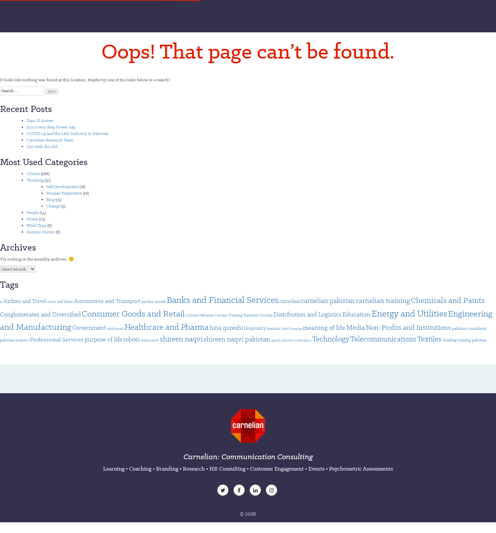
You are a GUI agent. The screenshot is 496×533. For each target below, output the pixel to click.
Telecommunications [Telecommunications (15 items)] (383, 339)
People (33, 212)
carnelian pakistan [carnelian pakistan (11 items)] (328, 300)
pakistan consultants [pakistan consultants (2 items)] (469, 328)
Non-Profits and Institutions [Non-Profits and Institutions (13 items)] (408, 327)
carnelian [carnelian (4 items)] (289, 301)
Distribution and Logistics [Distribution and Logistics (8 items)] (307, 314)
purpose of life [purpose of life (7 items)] (103, 339)
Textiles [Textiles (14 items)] (429, 339)
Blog (50, 199)
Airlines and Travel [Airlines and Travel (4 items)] (25, 301)
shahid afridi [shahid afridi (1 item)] (150, 340)
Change (53, 206)
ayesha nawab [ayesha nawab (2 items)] (153, 301)
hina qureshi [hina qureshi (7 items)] (226, 328)
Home (32, 219)
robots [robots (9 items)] (131, 339)
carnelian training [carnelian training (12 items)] (383, 300)
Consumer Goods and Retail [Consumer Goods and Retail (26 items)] (133, 313)
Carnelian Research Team (50, 140)
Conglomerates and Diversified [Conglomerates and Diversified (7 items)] (40, 314)
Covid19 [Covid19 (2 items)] (266, 315)
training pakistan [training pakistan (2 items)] (472, 340)
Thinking (35, 180)
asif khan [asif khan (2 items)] (65, 301)
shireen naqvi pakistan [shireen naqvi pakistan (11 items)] (237, 339)
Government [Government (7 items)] (89, 328)
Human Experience (64, 193)
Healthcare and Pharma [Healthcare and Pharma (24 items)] (166, 326)
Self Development (62, 186)
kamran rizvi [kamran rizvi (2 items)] (278, 328)
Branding (167, 468)
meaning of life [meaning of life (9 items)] (324, 327)
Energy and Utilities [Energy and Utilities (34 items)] (409, 313)
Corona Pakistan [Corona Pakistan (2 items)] (200, 315)
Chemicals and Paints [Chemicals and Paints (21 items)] (448, 300)
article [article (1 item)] (51, 302)
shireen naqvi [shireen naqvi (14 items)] (181, 339)
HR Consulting (227, 468)
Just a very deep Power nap (51, 127)
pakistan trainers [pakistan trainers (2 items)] (14, 340)
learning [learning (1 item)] (296, 329)
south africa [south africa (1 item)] (303, 340)
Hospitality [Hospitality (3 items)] (255, 328)
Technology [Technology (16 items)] (330, 339)
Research (194, 468)
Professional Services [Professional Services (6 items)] (57, 339)
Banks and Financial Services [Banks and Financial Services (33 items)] (222, 299)
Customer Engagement (277, 468)
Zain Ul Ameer (40, 120)
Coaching (140, 468)
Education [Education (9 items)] (356, 314)
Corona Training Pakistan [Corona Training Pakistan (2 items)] (236, 315)
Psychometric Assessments (361, 468)
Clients (33, 173)
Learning (113, 468)
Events (316, 468)
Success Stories (41, 232)
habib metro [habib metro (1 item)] (115, 329)
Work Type (36, 225)
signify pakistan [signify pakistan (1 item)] (282, 340)
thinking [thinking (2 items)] (450, 340)
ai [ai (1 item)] (1, 302)
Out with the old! (42, 146)
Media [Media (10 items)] (355, 327)
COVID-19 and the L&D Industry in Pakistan (68, 133)
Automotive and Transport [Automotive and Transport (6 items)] (107, 301)
